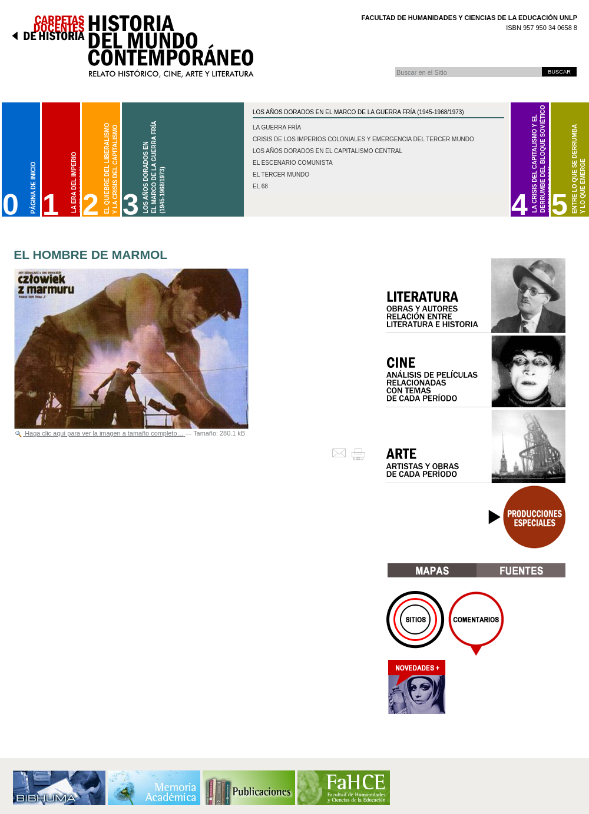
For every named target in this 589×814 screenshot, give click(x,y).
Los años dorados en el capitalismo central (327, 151)
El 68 (260, 186)
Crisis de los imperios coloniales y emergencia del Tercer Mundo (363, 139)
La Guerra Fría (277, 127)
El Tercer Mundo (281, 174)
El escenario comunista (293, 163)
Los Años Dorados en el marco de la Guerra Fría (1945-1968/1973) (358, 112)
